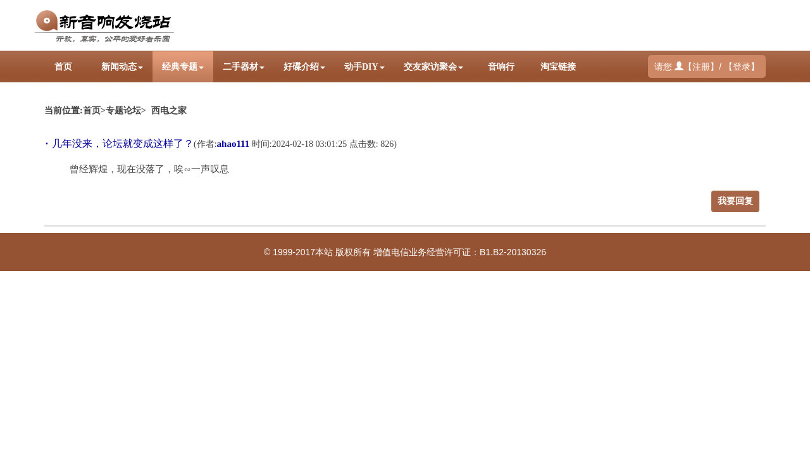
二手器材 (244, 67)
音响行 (501, 67)
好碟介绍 (304, 67)
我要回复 (735, 201)
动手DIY (364, 67)
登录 (742, 67)
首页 (63, 67)
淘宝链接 (558, 67)
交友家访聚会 (433, 67)
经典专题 (183, 67)
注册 (701, 67)
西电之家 (169, 110)
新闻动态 (122, 67)
